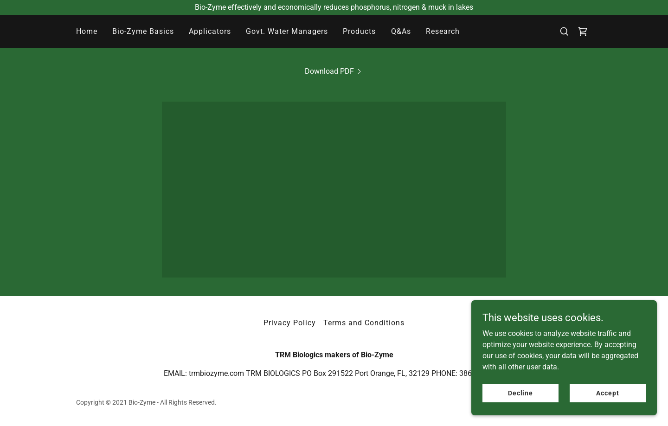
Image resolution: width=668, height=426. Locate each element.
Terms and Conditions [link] (364, 322)
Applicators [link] (210, 31)
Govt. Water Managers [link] (287, 31)
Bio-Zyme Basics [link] (143, 31)
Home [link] (86, 31)
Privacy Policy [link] (289, 322)
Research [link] (443, 31)
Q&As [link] (401, 31)
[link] (582, 31)
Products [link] (359, 31)
